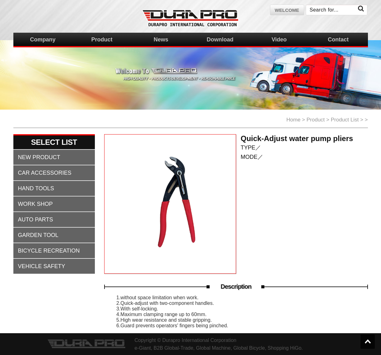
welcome (287, 10)
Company (42, 39)
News (161, 39)
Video (279, 39)
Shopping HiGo (285, 348)
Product (101, 39)
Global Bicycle (249, 348)
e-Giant (143, 348)
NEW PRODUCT (39, 157)
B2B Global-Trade (173, 348)
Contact (338, 39)
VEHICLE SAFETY (41, 266)
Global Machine (213, 348)
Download (220, 39)
